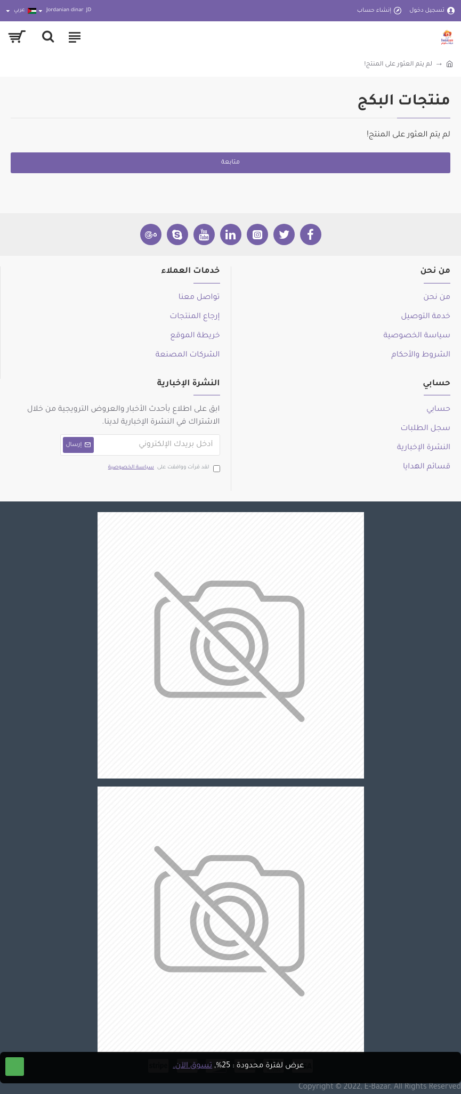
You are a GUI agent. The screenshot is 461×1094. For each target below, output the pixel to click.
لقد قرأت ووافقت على (163, 468)
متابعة (230, 162)
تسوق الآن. (192, 1066)
